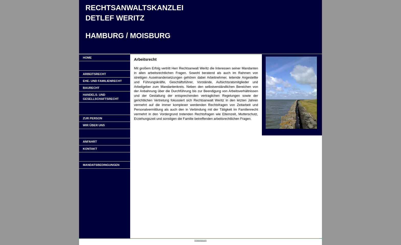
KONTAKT (90, 148)
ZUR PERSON (92, 118)
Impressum (200, 240)
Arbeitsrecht (94, 74)
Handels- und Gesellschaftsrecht (101, 96)
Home (87, 57)
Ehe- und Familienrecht (102, 80)
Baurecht (91, 87)
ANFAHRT (90, 141)
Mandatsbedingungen (101, 164)
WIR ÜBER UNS (94, 125)
